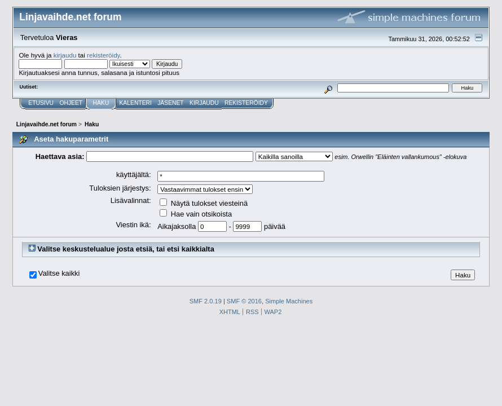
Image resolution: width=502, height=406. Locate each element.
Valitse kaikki (59, 273)
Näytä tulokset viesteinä (204, 203)
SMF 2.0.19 (206, 301)
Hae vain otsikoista (196, 214)
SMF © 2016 (244, 301)
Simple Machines (288, 301)
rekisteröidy (103, 55)
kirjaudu (65, 55)
